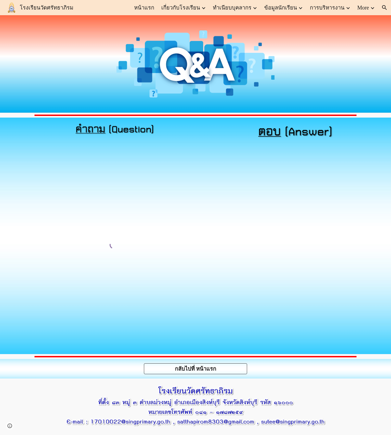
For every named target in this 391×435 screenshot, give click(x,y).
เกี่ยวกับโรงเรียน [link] (180, 8)
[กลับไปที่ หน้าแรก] (195, 369)
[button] (384, 7)
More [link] (363, 8)
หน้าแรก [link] (144, 8)
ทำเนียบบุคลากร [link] (232, 8)
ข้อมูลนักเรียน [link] (280, 8)
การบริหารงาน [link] (327, 8)
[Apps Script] (291, 248)
